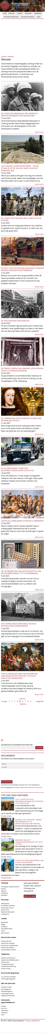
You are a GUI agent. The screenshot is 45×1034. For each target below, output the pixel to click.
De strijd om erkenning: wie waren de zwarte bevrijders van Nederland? (19, 114)
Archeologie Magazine (8, 979)
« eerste (22, 698)
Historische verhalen (11, 17)
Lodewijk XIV (5, 914)
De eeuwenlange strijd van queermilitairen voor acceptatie (17, 469)
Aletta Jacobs (5, 903)
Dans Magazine (6, 989)
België (3, 924)
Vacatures (4, 1013)
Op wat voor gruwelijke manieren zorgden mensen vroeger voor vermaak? (22, 269)
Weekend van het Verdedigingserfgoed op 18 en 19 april (29, 842)
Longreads (4, 893)
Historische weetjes (7, 947)
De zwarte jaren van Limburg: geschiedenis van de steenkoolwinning (22, 369)
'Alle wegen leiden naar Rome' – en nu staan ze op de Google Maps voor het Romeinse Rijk (20, 168)
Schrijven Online (6, 987)
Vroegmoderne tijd (7, 964)
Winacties (4, 895)
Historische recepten (8, 943)
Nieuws (11, 56)
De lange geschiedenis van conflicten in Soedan (21, 219)
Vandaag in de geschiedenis (10, 887)
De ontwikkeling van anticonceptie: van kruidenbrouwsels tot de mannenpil (21, 572)
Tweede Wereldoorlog (8, 966)
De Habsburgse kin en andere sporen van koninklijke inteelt (21, 419)
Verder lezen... (6, 816)
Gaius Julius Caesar (7, 908)
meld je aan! (29, 896)
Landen (19, 13)
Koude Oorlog (5, 968)
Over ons (4, 1008)
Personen (28, 13)
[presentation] (17, 773)
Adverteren (4, 1010)
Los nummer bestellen (8, 977)
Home (5, 13)
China (3, 931)
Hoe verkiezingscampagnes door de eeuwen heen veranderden (18, 624)
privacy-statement (36, 787)
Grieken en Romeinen (8, 958)
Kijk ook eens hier (8, 983)
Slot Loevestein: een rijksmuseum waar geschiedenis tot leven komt (29, 801)
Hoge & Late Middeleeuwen (10, 960)
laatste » (23, 704)
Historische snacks (27, 17)
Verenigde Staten (6, 929)
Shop (38, 17)
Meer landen (5, 933)
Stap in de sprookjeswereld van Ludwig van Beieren (29, 861)
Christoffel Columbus (8, 905)
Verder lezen (39, 132)
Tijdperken (37, 13)
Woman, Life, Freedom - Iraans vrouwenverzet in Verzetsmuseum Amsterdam (28, 822)
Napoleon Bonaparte (8, 912)
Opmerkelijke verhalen (8, 950)
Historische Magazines (10, 973)
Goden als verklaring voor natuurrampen (22, 521)
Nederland (4, 922)
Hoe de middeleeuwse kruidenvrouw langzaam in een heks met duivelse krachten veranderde (19, 675)
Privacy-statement (32, 1020)
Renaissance (5, 962)
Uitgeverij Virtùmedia (8, 996)
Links (2, 1015)
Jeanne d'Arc (5, 910)
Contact (3, 1006)
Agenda (3, 891)
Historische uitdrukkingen (9, 945)
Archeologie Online (7, 993)
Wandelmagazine (6, 991)
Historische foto (6, 941)
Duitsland (4, 927)
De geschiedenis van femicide (15, 320)
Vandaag (11, 13)
